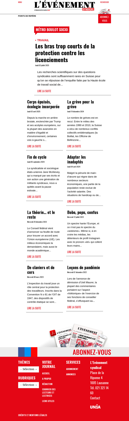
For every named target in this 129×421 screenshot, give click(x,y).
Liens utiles (48, 401)
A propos (46, 378)
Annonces (71, 374)
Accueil (46, 373)
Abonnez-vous (104, 18)
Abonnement (72, 369)
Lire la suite (44, 91)
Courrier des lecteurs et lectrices (48, 392)
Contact (95, 397)
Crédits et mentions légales (32, 415)
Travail (43, 40)
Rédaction (47, 384)
